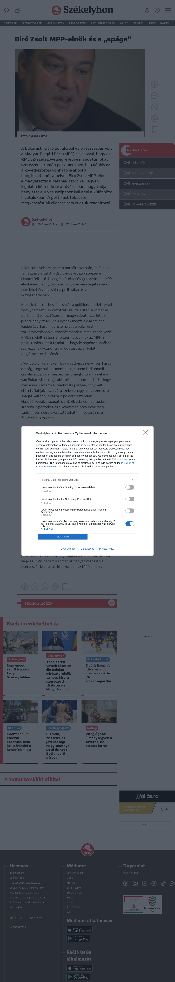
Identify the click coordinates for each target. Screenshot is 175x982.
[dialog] (87, 491)
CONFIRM (62, 536)
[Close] (146, 433)
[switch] (129, 487)
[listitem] (87, 480)
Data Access (87, 548)
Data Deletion (68, 548)
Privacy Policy (106, 548)
